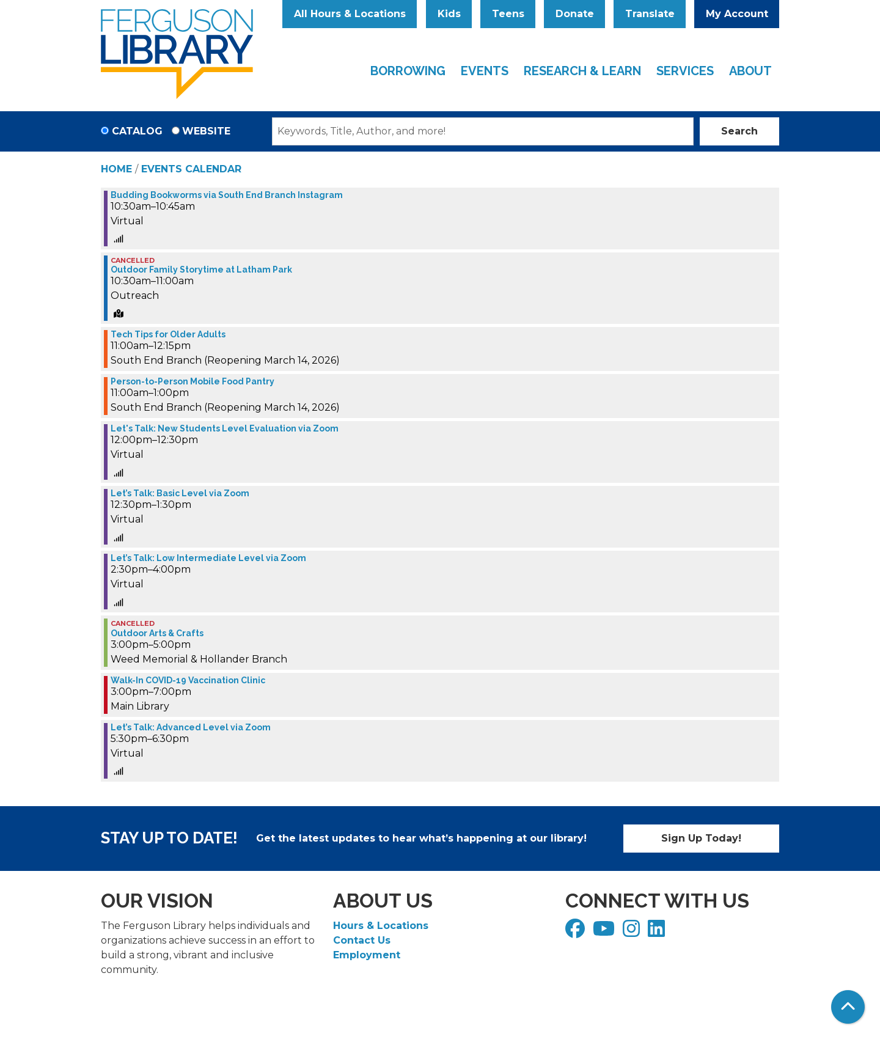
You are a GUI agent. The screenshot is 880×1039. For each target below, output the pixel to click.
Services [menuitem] (685, 71)
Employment (366, 955)
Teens (508, 14)
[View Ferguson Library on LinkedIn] (658, 932)
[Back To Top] (848, 1007)
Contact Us (362, 940)
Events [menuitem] (484, 71)
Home (116, 169)
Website (206, 131)
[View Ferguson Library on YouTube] (605, 932)
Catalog (137, 131)
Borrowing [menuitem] (408, 71)
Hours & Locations (380, 925)
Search (739, 131)
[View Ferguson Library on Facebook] (576, 932)
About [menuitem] (750, 71)
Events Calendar (191, 169)
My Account (737, 14)
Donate (575, 14)
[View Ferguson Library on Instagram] (633, 932)
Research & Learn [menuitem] (582, 71)
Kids (449, 14)
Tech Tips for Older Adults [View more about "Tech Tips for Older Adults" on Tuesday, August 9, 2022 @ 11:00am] (168, 334)
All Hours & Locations (350, 14)
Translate (650, 14)
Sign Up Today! (701, 838)
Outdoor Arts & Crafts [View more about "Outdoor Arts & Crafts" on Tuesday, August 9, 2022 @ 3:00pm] (157, 633)
